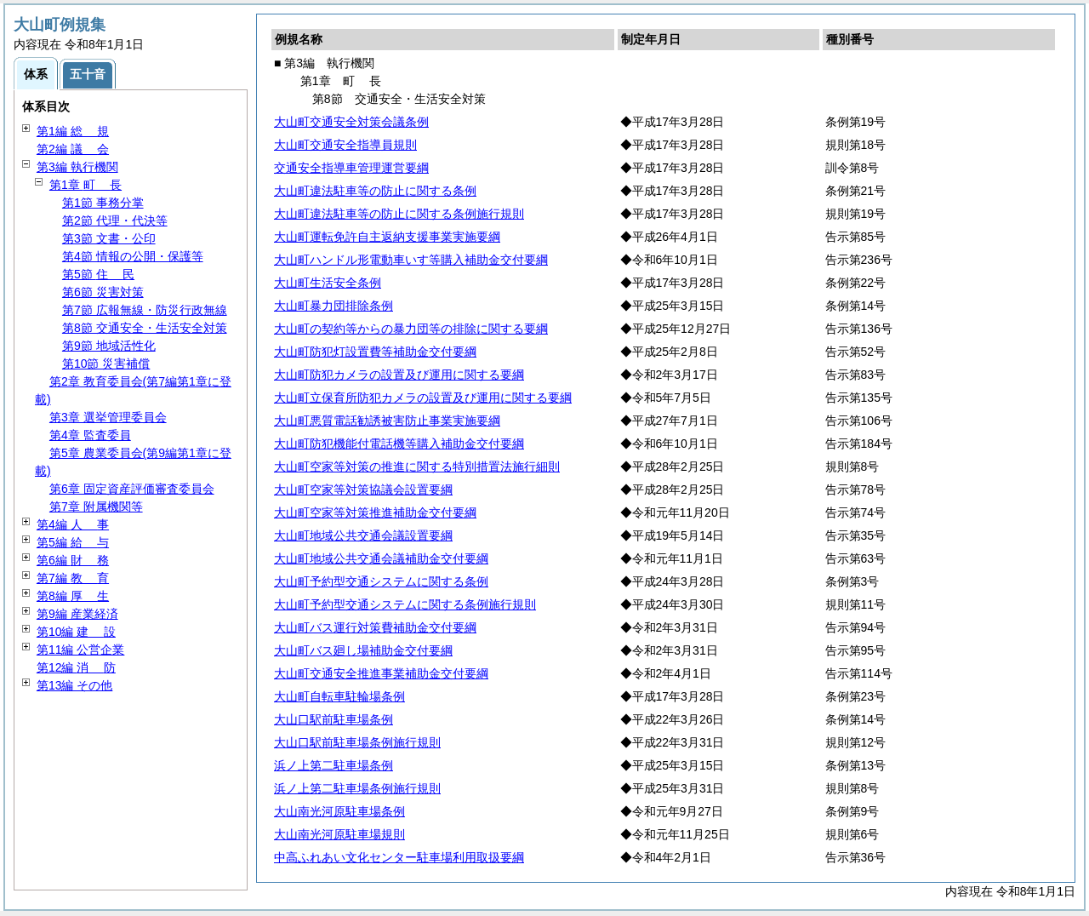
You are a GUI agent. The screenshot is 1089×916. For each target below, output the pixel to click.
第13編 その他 (74, 685)
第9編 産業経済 (77, 614)
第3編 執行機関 (77, 167)
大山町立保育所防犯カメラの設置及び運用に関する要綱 (423, 397)
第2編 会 (73, 149)
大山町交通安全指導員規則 (345, 145)
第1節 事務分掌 (103, 202)
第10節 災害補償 (106, 363)
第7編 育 (73, 578)
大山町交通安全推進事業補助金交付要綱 (381, 673)
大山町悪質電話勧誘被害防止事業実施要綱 (387, 420)
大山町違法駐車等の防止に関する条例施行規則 (399, 213)
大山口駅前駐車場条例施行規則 (357, 742)
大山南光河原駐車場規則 (339, 834)
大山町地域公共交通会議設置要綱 (363, 535)
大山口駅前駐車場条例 (333, 719)
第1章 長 (85, 185)
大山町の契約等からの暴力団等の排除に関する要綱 (411, 328)
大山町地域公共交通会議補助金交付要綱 (381, 558)
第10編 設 (76, 631)
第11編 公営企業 (80, 649)
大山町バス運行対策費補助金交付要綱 (375, 627)
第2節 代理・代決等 (115, 220)
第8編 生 (73, 596)
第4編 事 (73, 524)
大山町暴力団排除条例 (333, 305)
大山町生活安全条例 (327, 282)
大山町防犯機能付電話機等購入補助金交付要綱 (399, 443)
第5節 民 (98, 274)
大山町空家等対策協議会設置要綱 (363, 489)
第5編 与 (73, 542)
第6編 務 (73, 560)
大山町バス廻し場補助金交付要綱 (363, 650)
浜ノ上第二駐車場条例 (333, 765)
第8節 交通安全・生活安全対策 (144, 328)
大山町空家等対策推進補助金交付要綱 (375, 512)
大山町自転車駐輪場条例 (339, 696)
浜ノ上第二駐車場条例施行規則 (357, 788)
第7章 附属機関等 (96, 506)
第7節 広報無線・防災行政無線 (144, 310)
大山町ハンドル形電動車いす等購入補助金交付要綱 (411, 259)
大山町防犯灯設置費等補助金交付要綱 (375, 351)
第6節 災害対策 (103, 292)
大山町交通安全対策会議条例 (351, 122)
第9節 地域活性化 (109, 345)
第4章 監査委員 (90, 435)
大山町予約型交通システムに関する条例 (381, 581)
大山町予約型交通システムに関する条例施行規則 (405, 604)
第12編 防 (76, 667)
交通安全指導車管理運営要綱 (351, 168)
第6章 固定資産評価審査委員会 (131, 488)
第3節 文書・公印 (109, 238)
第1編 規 (73, 131)
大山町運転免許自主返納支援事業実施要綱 (387, 236)
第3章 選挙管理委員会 (108, 417)
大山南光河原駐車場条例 (339, 811)
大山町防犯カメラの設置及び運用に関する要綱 (399, 374)
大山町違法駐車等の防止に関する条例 (375, 191)
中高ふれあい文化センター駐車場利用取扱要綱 (399, 857)
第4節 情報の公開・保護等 (132, 256)
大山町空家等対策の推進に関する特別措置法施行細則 (417, 466)
